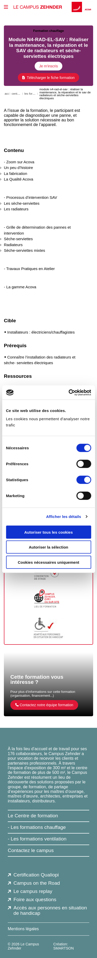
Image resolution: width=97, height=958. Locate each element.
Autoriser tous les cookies (48, 532)
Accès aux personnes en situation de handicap (50, 910)
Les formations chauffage (38, 827)
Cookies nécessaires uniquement (48, 562)
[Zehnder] (77, 7)
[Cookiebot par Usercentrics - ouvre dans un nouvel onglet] (69, 392)
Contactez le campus (31, 850)
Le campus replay (32, 891)
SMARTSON (63, 948)
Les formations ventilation (38, 838)
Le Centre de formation (33, 815)
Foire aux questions (34, 899)
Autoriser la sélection (48, 547)
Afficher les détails (63, 516)
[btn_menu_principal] (6, 7)
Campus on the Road (36, 883)
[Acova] (88, 7)
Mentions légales (23, 929)
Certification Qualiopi (36, 875)
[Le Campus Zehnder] (37, 7)
